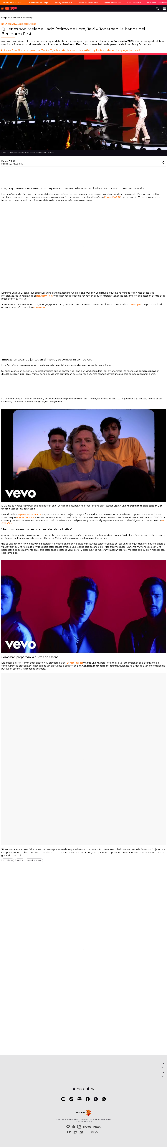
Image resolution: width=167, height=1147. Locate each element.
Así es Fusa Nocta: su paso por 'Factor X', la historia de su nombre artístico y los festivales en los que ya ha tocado (72, 50)
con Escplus (135, 304)
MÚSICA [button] (83, 1064)
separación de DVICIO (30, 514)
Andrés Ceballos (25, 517)
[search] (157, 8)
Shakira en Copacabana (12, 3)
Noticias (16, 18)
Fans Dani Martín (134, 3)
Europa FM (6, 18)
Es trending (27, 18)
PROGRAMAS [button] (83, 1068)
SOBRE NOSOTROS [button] (83, 1077)
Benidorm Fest (44, 296)
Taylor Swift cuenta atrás (88, 3)
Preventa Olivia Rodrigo (38, 3)
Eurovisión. (39, 307)
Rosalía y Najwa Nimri (63, 3)
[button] (163, 163)
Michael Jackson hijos (112, 3)
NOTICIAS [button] (83, 1073)
